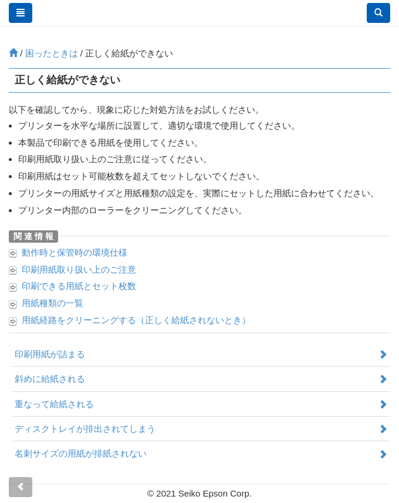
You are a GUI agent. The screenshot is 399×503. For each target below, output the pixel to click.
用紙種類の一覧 (52, 303)
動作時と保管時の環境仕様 (74, 252)
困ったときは (51, 53)
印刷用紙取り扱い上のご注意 (79, 269)
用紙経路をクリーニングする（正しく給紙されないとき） (136, 320)
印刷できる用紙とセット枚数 (79, 286)
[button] (378, 13)
